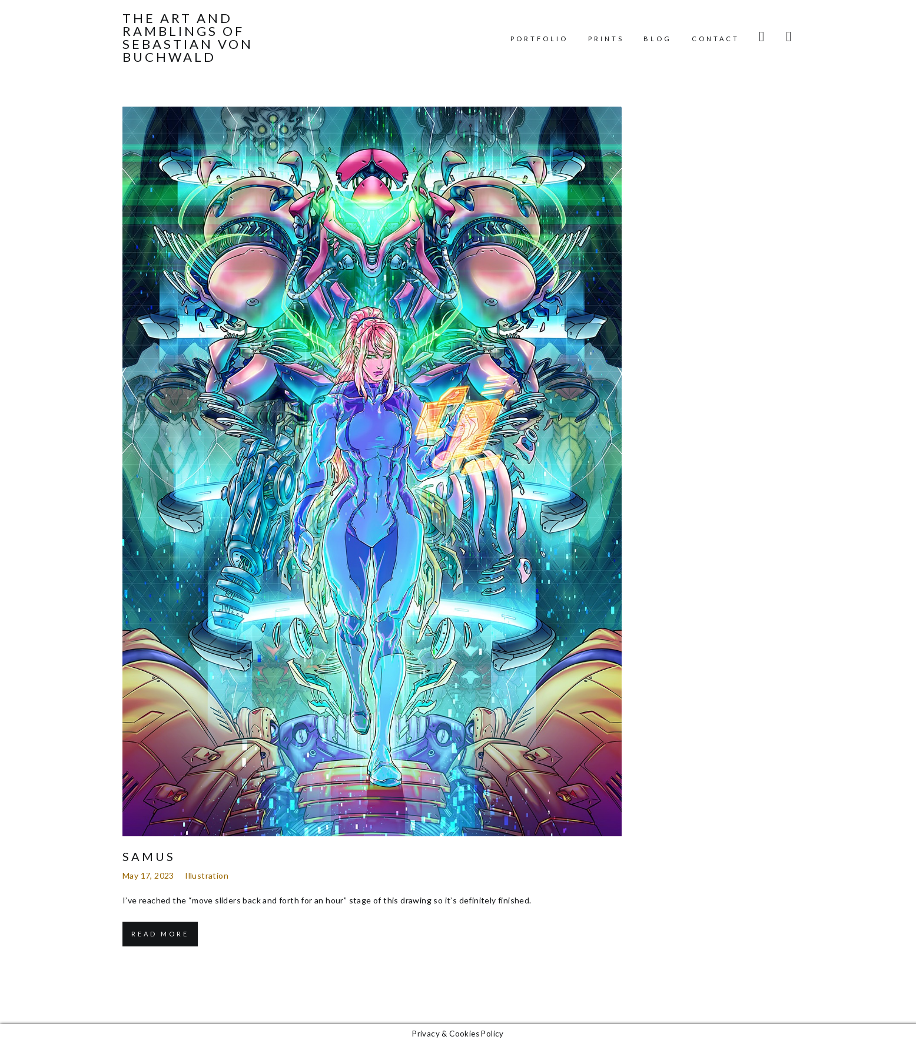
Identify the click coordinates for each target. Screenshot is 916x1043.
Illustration (206, 875)
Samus (148, 856)
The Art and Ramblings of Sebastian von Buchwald (187, 38)
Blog (657, 38)
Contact (715, 38)
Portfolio (539, 38)
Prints (606, 38)
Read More (160, 934)
